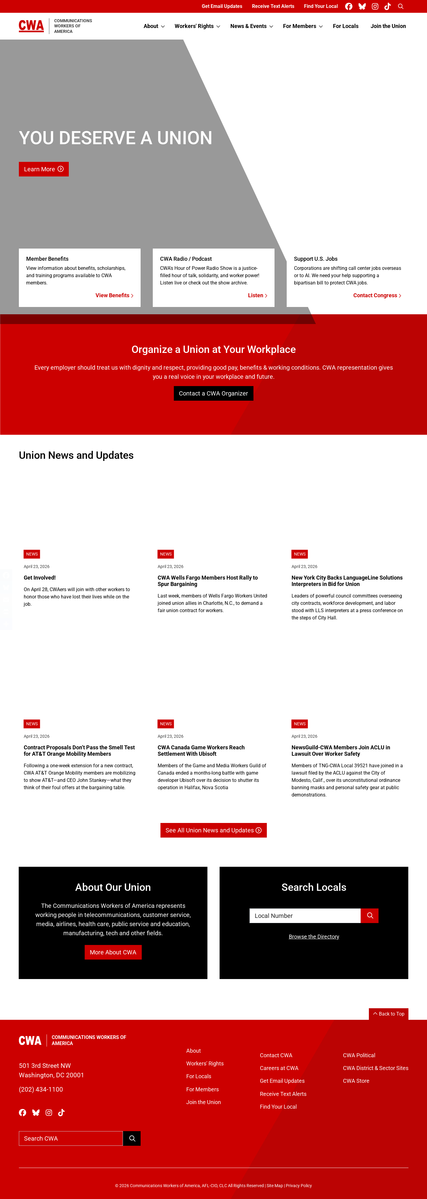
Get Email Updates (222, 6)
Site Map (275, 1185)
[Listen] (213, 271)
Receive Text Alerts (273, 6)
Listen (257, 295)
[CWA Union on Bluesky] (363, 6)
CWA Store (356, 1081)
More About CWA (113, 952)
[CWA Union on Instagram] (376, 6)
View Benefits (114, 295)
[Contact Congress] (347, 271)
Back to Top (388, 1014)
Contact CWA (276, 1055)
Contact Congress (377, 295)
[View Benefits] (79, 271)
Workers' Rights (194, 26)
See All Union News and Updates (213, 830)
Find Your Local (321, 6)
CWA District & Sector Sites (375, 1068)
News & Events (248, 26)
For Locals (346, 26)
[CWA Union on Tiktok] (388, 6)
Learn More (44, 169)
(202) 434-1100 (41, 1089)
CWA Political (359, 1055)
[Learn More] (213, 182)
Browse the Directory (314, 937)
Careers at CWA (279, 1068)
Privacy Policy (299, 1185)
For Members (299, 26)
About (151, 26)
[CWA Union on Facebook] (350, 6)
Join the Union (388, 26)
